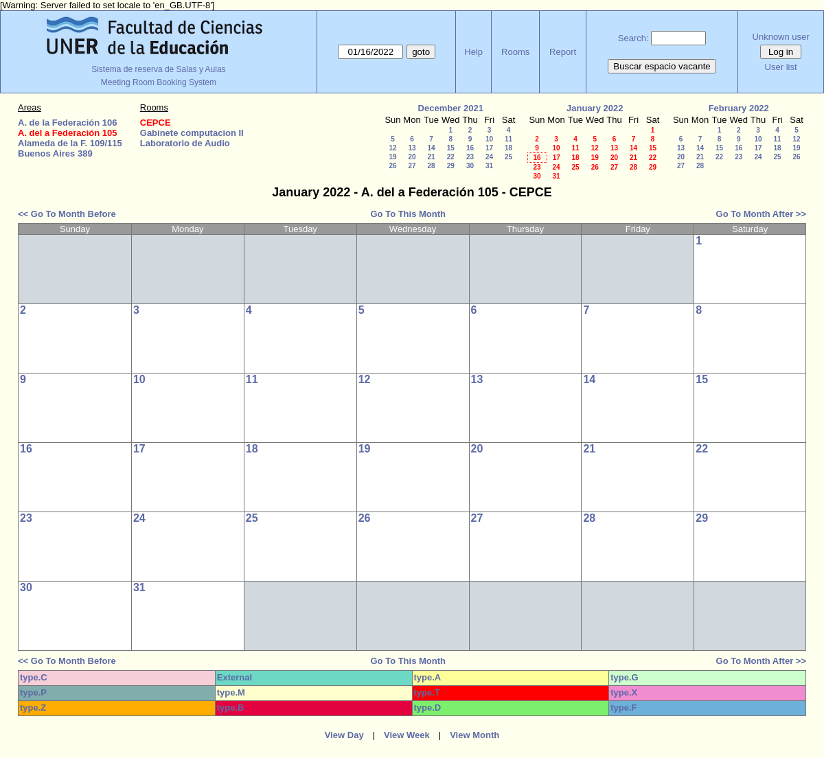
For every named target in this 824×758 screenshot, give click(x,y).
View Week (407, 735)
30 (470, 166)
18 (508, 148)
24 (489, 157)
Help (473, 52)
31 (489, 166)
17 (489, 148)
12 (392, 148)
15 (451, 148)
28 (431, 166)
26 (392, 166)
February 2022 (739, 108)
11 (508, 139)
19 (392, 157)
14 (431, 148)
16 (470, 148)
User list (781, 67)
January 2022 (594, 108)
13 (411, 148)
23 (470, 157)
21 (431, 157)
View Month (474, 735)
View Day (344, 735)
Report (562, 52)
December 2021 (450, 108)
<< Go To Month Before (67, 214)
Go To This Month (408, 214)
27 (411, 166)
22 (451, 157)
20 (411, 157)
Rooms (515, 52)
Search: (633, 38)
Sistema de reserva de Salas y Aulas (158, 69)
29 (451, 166)
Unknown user (781, 37)
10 (489, 139)
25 (508, 157)
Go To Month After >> (761, 214)
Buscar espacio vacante (662, 66)
